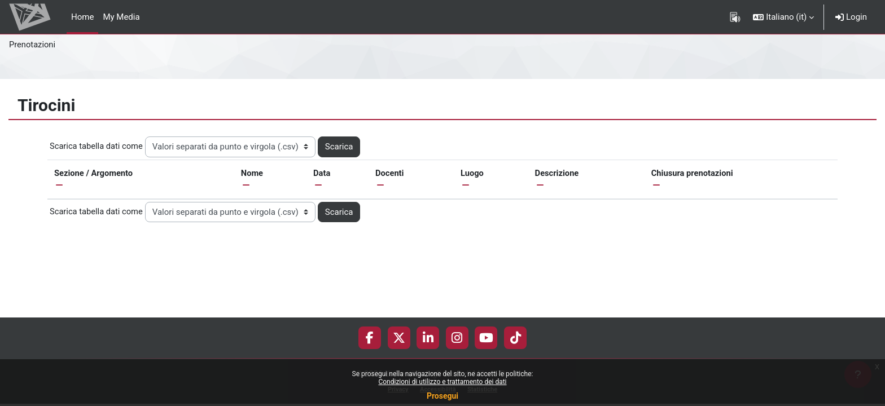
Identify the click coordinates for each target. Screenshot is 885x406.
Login (851, 17)
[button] (783, 17)
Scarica (341, 147)
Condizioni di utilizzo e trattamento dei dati (442, 382)
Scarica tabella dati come (97, 146)
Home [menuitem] (82, 17)
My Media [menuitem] (121, 17)
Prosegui (442, 395)
